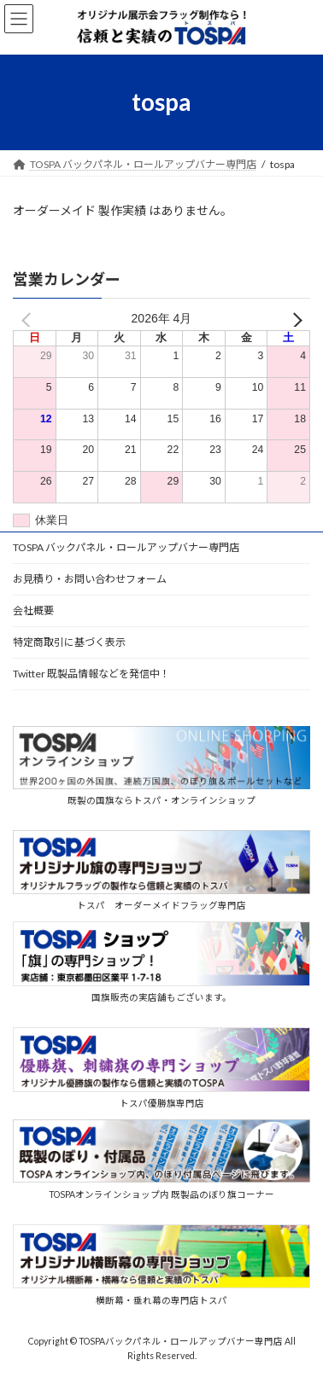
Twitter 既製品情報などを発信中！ (91, 673)
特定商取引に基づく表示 (69, 642)
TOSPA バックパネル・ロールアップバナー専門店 (126, 547)
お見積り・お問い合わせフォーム (90, 578)
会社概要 (33, 610)
